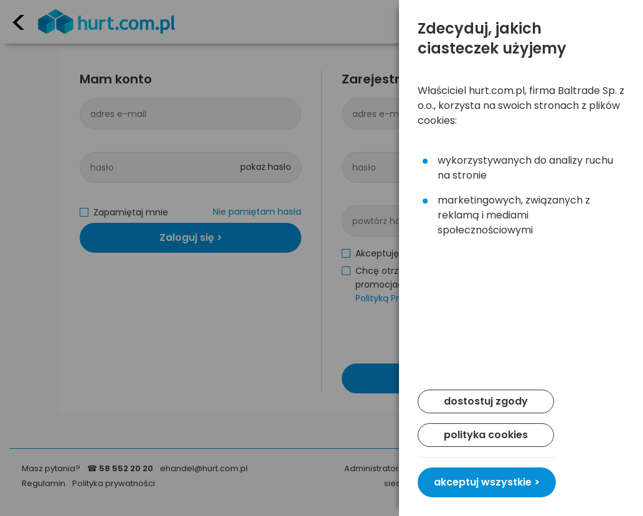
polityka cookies (486, 435)
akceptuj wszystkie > (487, 482)
